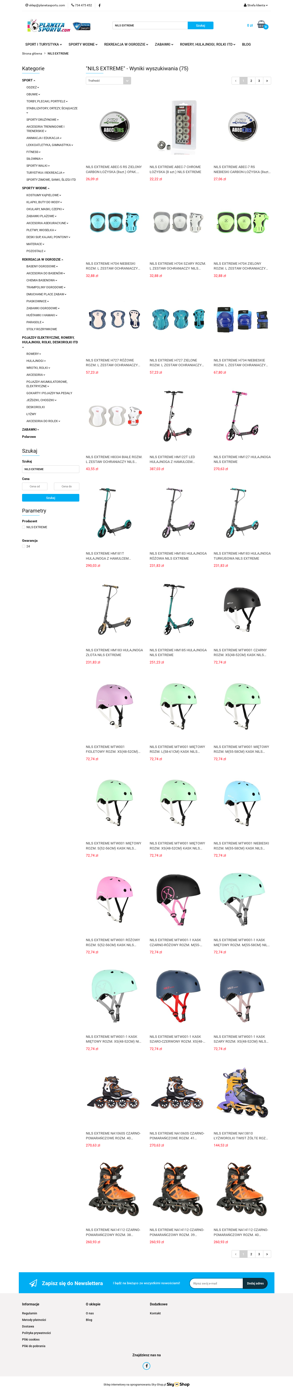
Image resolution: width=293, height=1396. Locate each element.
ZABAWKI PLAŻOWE (41, 216)
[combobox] (108, 80)
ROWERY (33, 354)
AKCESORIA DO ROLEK (43, 421)
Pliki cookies (31, 1339)
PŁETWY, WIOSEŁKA (41, 230)
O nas (90, 1313)
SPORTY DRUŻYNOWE (42, 119)
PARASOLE (35, 322)
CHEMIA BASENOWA (41, 280)
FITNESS (33, 152)
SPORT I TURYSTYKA (43, 44)
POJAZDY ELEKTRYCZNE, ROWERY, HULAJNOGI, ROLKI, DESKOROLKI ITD (50, 342)
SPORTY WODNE (83, 44)
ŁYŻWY (31, 414)
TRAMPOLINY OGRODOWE (46, 287)
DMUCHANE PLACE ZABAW (46, 294)
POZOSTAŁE (36, 251)
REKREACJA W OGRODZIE (126, 44)
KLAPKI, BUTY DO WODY (44, 202)
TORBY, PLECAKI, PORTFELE (47, 101)
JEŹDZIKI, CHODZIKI (41, 400)
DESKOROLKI (35, 407)
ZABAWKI (164, 44)
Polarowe (29, 437)
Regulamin (29, 1313)
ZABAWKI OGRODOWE (43, 308)
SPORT (28, 80)
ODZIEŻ (32, 87)
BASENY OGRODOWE (42, 266)
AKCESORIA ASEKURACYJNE (47, 223)
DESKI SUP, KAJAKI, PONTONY (48, 237)
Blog (89, 1320)
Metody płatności (34, 1320)
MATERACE (35, 244)
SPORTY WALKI (38, 165)
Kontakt (155, 1313)
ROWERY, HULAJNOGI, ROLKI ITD (208, 44)
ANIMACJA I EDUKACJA (44, 138)
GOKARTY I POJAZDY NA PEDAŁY (49, 393)
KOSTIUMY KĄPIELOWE (43, 195)
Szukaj (50, 498)
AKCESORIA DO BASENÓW (45, 273)
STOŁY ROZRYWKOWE (41, 329)
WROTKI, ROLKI (38, 368)
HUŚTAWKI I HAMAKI (41, 315)
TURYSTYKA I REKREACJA (45, 172)
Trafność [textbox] (94, 80)
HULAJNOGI (36, 361)
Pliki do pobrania (33, 1346)
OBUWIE (33, 94)
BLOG (246, 44)
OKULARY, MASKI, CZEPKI (45, 209)
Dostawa (28, 1326)
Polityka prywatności (36, 1333)
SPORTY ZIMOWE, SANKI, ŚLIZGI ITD (51, 179)
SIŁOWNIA (34, 158)
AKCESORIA (35, 375)
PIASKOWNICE (37, 301)
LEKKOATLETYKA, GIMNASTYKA (49, 145)
